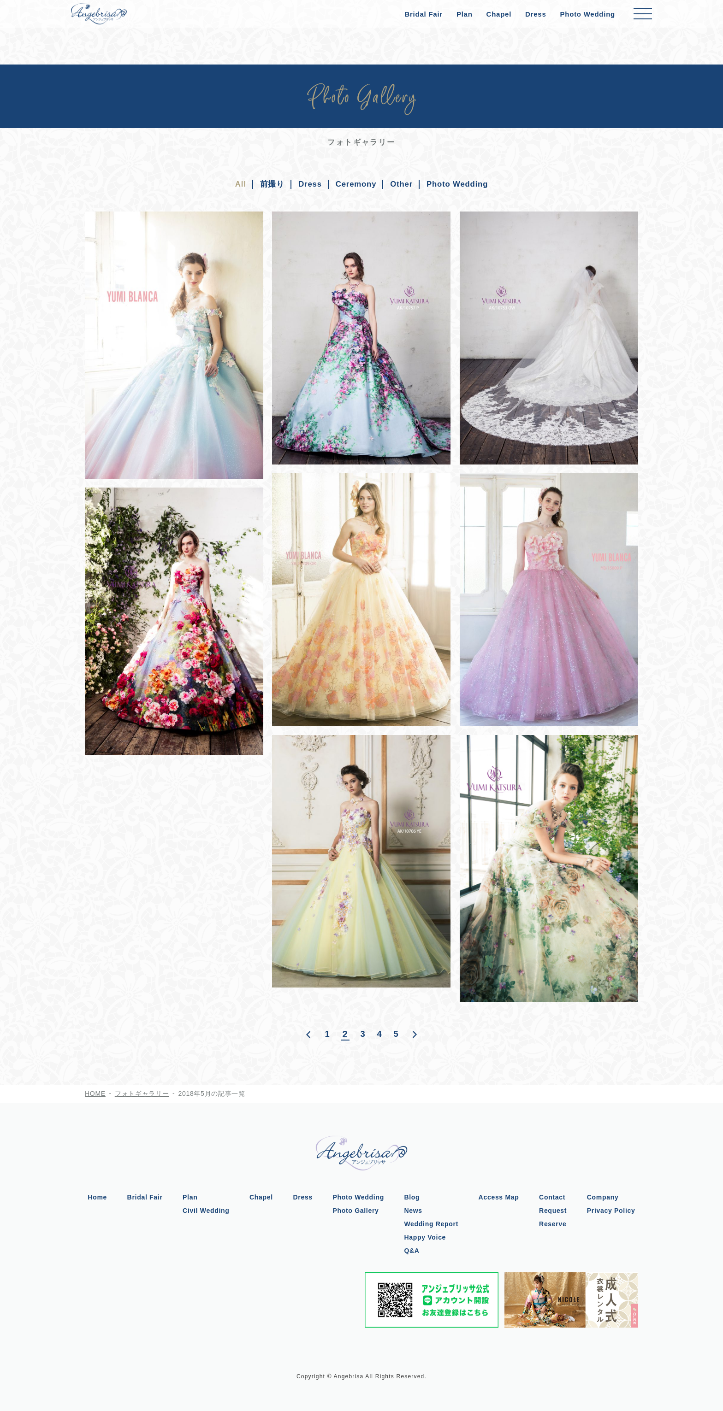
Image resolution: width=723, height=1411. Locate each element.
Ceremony (355, 183)
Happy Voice (426, 1237)
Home (94, 1196)
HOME (95, 1093)
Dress (535, 14)
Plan (464, 14)
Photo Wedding (587, 14)
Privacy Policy (614, 1210)
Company (606, 1196)
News (414, 1210)
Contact (554, 1196)
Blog (413, 1196)
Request (555, 1210)
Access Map (500, 1196)
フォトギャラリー (142, 1093)
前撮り (267, 183)
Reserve (555, 1223)
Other (403, 183)
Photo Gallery (356, 1210)
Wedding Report (432, 1223)
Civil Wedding (204, 1210)
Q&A (413, 1250)
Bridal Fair (423, 14)
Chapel (499, 14)
